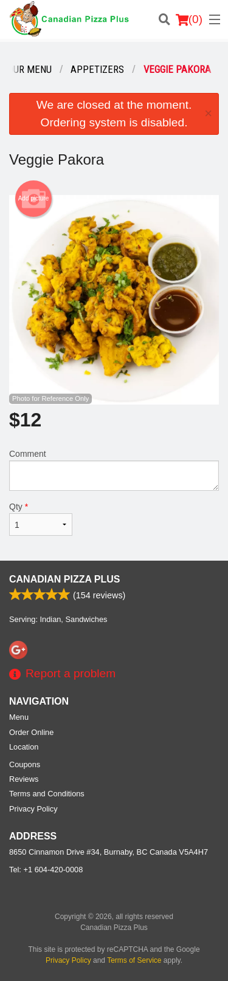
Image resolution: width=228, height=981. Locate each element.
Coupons (24, 764)
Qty (40, 519)
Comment (114, 470)
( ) (189, 19)
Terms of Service (134, 960)
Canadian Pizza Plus (64, 579)
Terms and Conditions (47, 793)
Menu (19, 717)
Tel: (46, 869)
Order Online (31, 732)
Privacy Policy (33, 808)
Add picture (33, 198)
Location (23, 746)
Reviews (23, 779)
